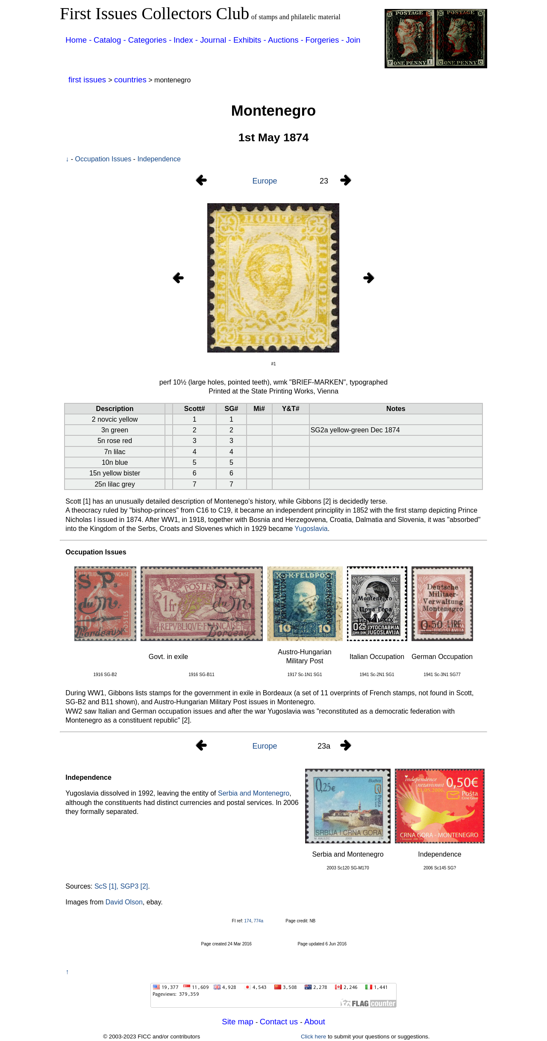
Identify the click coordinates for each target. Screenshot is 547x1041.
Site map (239, 1021)
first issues (88, 79)
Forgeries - (325, 39)
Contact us (280, 1021)
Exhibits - (249, 39)
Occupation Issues (103, 159)
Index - (187, 39)
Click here (313, 1036)
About (314, 1021)
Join (353, 39)
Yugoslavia (310, 528)
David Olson (124, 902)
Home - (78, 39)
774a (258, 921)
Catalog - (111, 39)
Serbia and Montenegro (253, 793)
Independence (158, 159)
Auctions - (285, 39)
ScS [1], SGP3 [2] (121, 886)
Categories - (150, 39)
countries (130, 79)
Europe (264, 181)
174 (247, 921)
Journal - (216, 39)
